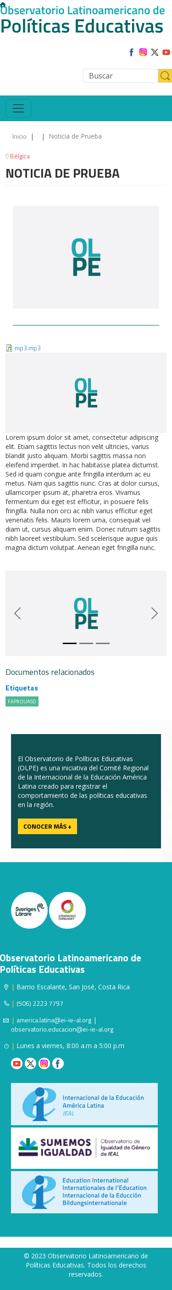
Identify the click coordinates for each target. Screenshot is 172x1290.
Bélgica (20, 156)
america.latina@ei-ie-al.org (54, 1020)
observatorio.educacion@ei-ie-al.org (62, 1029)
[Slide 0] (70, 643)
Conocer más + (47, 826)
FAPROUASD (22, 701)
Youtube (16, 1063)
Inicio (19, 136)
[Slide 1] (86, 643)
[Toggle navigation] (18, 108)
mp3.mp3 (28, 348)
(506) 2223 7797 (40, 1003)
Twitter (30, 1063)
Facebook (58, 1063)
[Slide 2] (103, 643)
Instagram (44, 1063)
